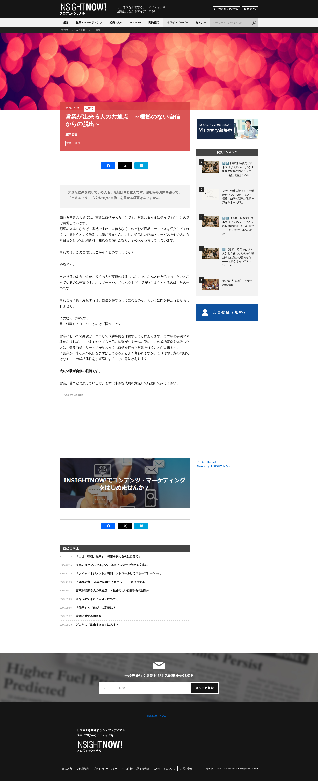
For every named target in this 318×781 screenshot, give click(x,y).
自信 (77, 143)
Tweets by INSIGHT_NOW (213, 466)
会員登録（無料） (225, 312)
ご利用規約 (82, 768)
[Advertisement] (148, 421)
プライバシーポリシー (105, 768)
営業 (68, 143)
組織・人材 (116, 22)
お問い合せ (186, 768)
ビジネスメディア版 (227, 9)
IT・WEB (135, 22)
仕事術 (89, 108)
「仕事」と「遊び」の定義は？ (96, 607)
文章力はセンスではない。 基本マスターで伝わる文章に (112, 565)
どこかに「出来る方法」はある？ (97, 624)
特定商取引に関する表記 (135, 768)
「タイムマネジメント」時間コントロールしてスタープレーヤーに (118, 573)
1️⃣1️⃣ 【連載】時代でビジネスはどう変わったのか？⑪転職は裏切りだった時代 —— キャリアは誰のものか (238, 226)
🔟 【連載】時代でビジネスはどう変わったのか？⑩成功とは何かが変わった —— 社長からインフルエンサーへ (238, 257)
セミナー (201, 22)
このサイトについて (165, 768)
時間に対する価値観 (88, 616)
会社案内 (67, 768)
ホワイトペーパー (177, 22)
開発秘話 (153, 22)
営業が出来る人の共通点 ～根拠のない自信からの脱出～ (113, 590)
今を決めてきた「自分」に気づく (97, 599)
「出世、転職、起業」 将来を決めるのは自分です (108, 556)
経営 (66, 22)
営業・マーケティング (89, 22)
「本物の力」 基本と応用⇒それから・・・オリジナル (110, 582)
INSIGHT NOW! (83, 9)
